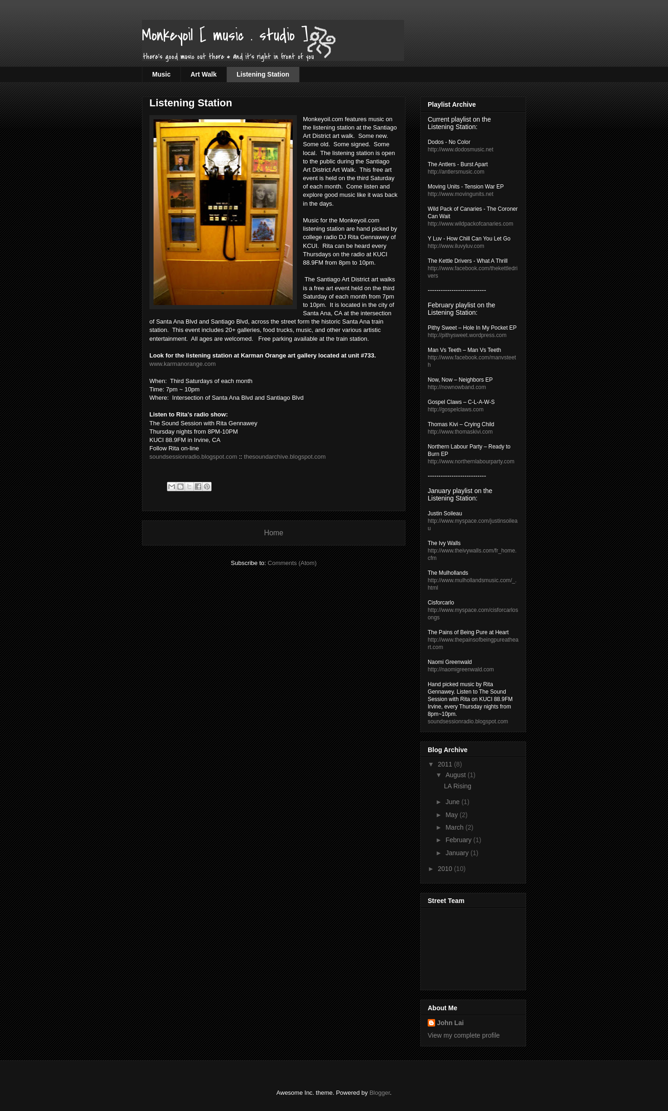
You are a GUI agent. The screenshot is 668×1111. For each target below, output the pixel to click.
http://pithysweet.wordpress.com (467, 335)
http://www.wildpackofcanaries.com (470, 224)
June (453, 802)
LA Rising (457, 786)
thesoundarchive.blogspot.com (285, 456)
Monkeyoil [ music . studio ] (225, 35)
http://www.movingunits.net (460, 194)
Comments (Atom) (292, 562)
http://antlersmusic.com (456, 172)
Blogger (379, 1092)
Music (161, 74)
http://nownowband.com (457, 387)
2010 (446, 868)
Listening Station (263, 74)
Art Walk (204, 74)
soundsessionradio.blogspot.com (193, 456)
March (455, 827)
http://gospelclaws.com (455, 409)
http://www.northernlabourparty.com (471, 461)
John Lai (450, 1023)
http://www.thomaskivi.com (460, 432)
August (456, 775)
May (452, 815)
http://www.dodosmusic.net (460, 149)
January (457, 853)
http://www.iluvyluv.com (456, 246)
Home (273, 533)
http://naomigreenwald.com (461, 669)
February (459, 840)
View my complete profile (464, 1035)
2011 (446, 764)
